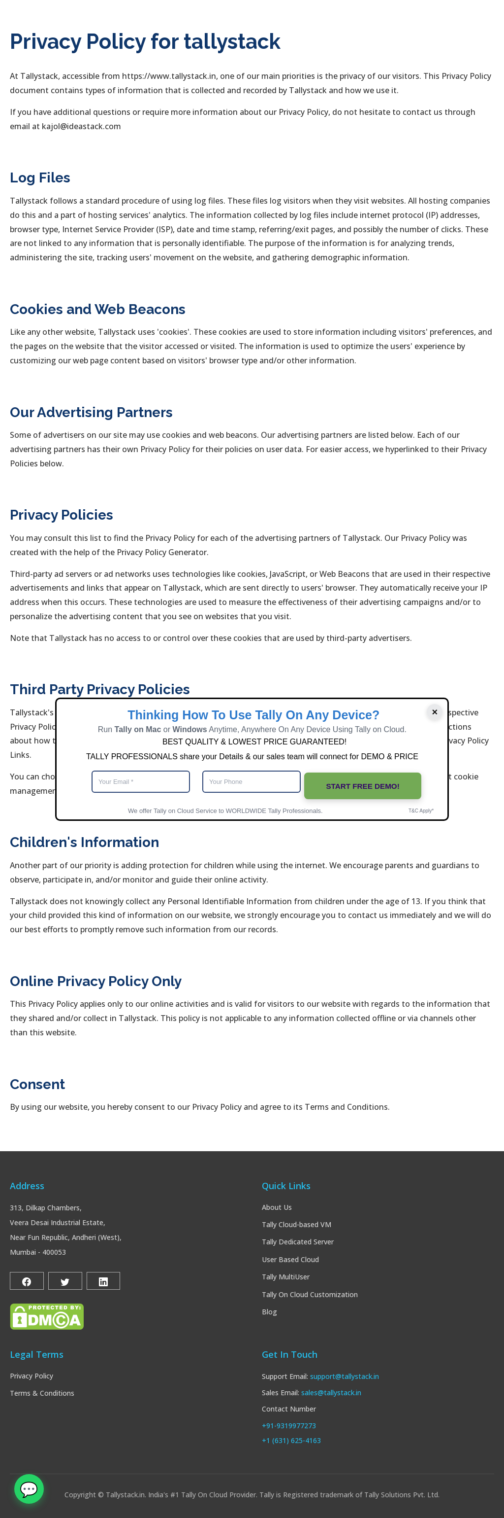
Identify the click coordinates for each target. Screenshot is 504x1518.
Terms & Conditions (42, 1393)
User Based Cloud (290, 1259)
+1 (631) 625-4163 (291, 1440)
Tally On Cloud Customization (310, 1294)
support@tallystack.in (344, 1376)
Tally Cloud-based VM (296, 1224)
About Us (277, 1207)
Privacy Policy (31, 1375)
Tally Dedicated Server (298, 1241)
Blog (269, 1311)
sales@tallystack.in (331, 1392)
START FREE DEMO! (363, 782)
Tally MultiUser (286, 1276)
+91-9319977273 (289, 1425)
